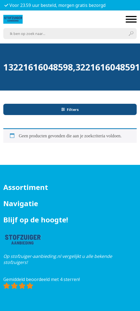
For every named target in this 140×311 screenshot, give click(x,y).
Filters (70, 109)
